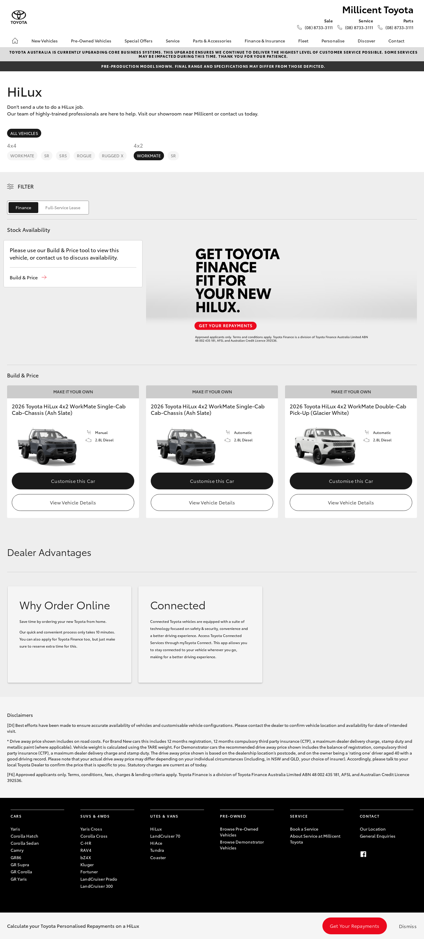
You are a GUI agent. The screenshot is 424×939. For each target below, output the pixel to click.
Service (173, 41)
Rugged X (112, 156)
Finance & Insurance (265, 41)
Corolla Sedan (25, 843)
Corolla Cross (93, 836)
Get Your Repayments (355, 925)
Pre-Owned (233, 815)
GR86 (16, 857)
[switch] (48, 207)
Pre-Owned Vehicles (91, 41)
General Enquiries (377, 836)
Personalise (333, 41)
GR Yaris (19, 879)
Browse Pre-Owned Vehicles (239, 832)
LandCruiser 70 (165, 836)
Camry (17, 850)
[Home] (15, 40)
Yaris (15, 829)
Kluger (87, 864)
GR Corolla (21, 871)
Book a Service (304, 829)
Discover (366, 41)
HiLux (156, 829)
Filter (26, 186)
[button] (28, 277)
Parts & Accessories (212, 41)
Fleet (303, 41)
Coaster (158, 857)
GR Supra (20, 864)
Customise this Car (73, 480)
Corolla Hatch (24, 836)
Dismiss (408, 926)
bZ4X (85, 857)
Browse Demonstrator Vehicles (242, 845)
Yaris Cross (91, 829)
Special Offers (139, 41)
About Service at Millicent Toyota (315, 839)
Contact (396, 41)
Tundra (157, 850)
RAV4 (85, 850)
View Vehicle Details (73, 502)
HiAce (156, 843)
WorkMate (22, 156)
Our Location (373, 829)
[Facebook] (363, 854)
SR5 (63, 156)
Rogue (84, 156)
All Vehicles (24, 133)
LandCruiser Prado (98, 879)
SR (46, 156)
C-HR (85, 843)
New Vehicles (45, 41)
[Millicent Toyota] (19, 17)
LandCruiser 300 (96, 886)
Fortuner (89, 871)
